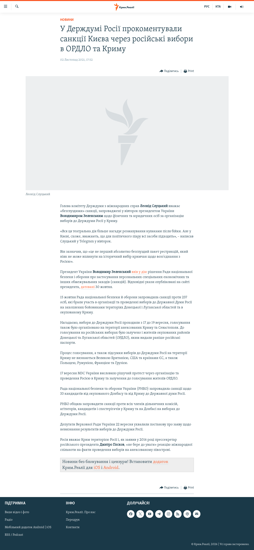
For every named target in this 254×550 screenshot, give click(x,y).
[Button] (169, 71)
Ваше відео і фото (17, 512)
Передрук (73, 520)
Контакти (73, 527)
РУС (207, 6)
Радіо (9, 520)
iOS (97, 468)
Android (110, 468)
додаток (160, 462)
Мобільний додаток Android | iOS (28, 527)
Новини (67, 20)
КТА (218, 6)
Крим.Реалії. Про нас (80, 512)
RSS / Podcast (14, 535)
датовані (88, 287)
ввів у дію (139, 272)
